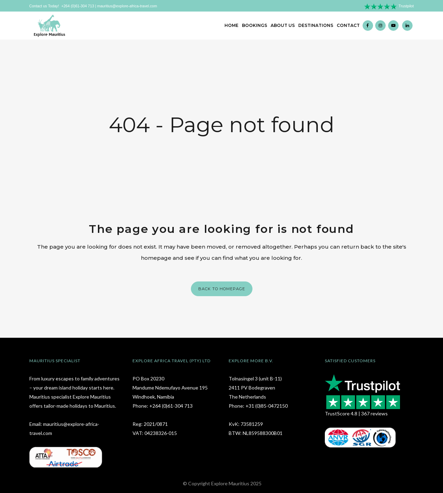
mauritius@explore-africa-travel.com (127, 6)
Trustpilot (406, 6)
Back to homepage (221, 288)
